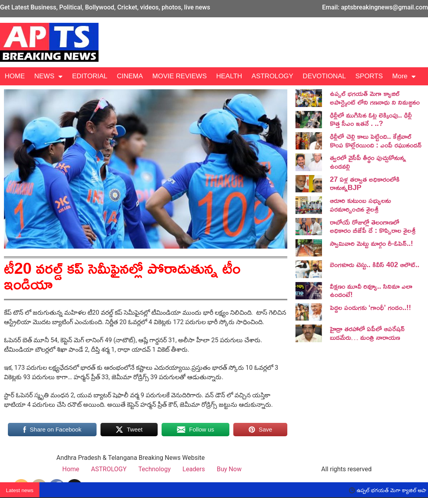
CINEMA (130, 76)
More (404, 76)
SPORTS (369, 76)
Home (70, 469)
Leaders (193, 469)
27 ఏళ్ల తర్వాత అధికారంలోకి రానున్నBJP (365, 183)
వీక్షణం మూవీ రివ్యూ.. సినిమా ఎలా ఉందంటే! (371, 290)
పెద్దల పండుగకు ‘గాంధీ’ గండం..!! (370, 307)
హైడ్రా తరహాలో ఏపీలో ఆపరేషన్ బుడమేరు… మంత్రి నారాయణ (367, 333)
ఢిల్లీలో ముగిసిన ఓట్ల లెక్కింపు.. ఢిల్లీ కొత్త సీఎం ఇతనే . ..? (371, 119)
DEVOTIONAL (324, 76)
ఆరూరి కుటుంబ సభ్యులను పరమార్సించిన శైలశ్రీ (360, 205)
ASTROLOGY (272, 76)
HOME (15, 76)
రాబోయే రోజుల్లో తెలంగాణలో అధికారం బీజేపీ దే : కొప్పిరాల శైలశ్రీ (372, 226)
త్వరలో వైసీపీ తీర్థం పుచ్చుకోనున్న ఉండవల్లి (368, 162)
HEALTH (229, 76)
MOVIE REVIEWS (180, 76)
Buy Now (229, 469)
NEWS (48, 76)
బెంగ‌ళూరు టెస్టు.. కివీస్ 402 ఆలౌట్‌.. (374, 264)
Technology (154, 469)
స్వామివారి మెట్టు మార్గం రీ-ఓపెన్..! (371, 243)
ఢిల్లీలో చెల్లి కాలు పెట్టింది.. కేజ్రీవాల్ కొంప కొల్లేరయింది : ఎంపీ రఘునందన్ (376, 140)
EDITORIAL (89, 76)
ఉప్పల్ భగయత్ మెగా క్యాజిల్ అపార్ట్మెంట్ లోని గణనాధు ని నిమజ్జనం (375, 98)
